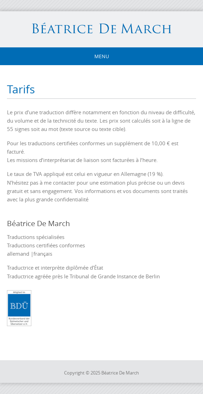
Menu (101, 56)
